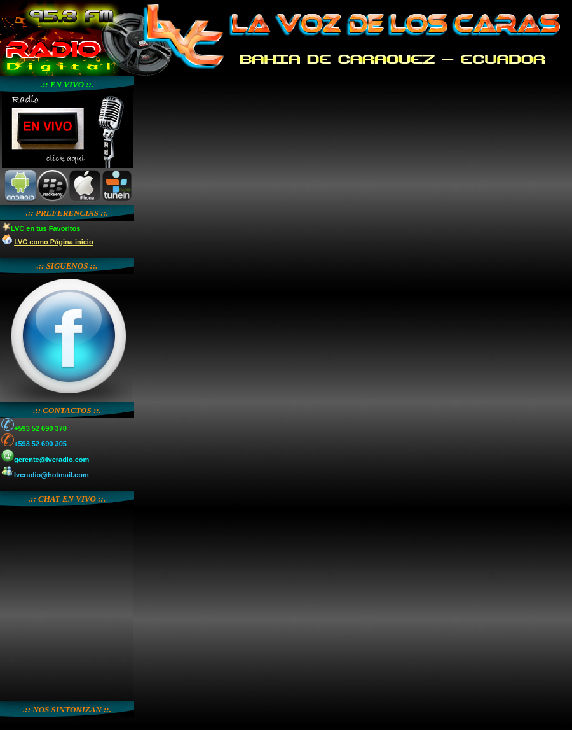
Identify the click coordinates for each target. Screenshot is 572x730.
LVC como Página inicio (53, 242)
